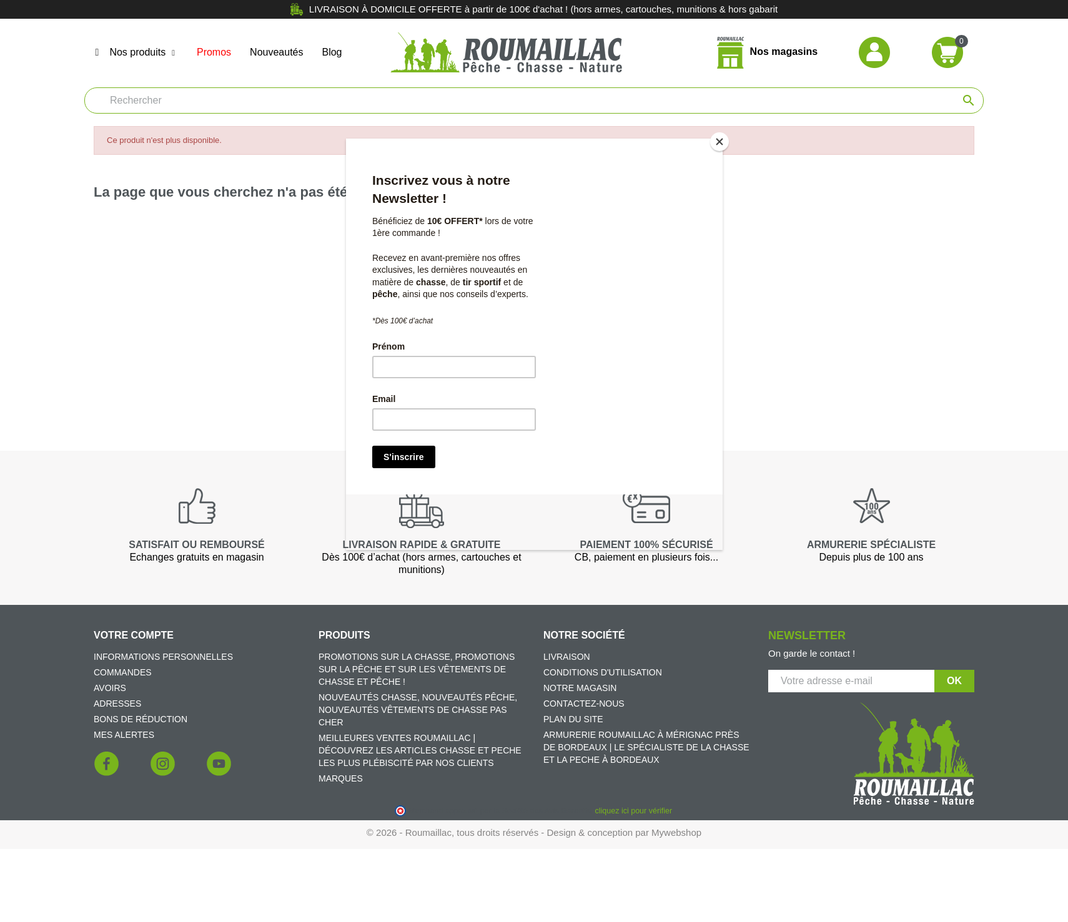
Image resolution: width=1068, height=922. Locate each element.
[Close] (719, 141)
